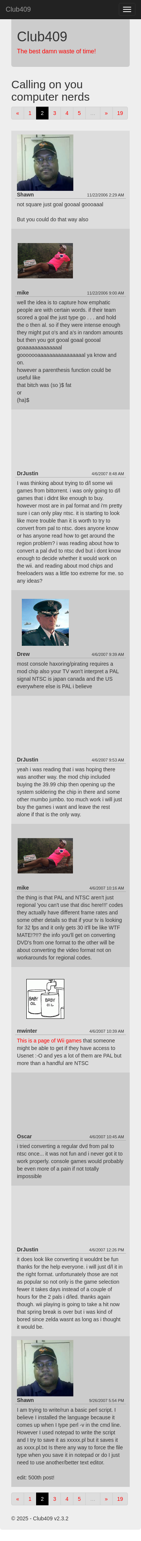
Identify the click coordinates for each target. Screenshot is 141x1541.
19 (120, 113)
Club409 (18, 9)
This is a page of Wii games (49, 1041)
